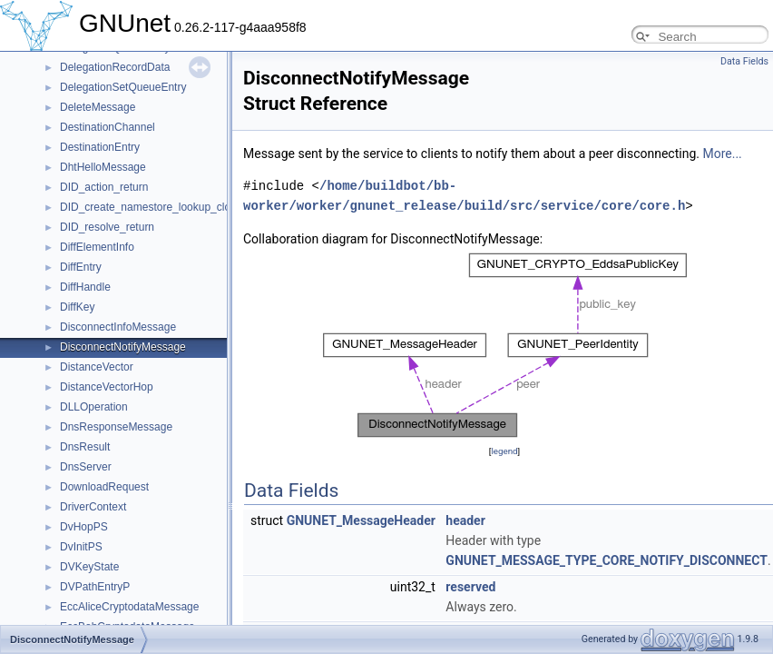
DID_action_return (104, 187)
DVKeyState (89, 566)
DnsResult (85, 447)
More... (721, 153)
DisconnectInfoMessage (118, 327)
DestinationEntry (100, 147)
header (464, 520)
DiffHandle (85, 287)
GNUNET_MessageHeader (361, 520)
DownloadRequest (104, 487)
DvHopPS (84, 526)
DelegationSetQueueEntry (123, 87)
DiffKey (77, 307)
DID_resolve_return (107, 227)
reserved (470, 587)
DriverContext (93, 506)
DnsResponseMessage (116, 427)
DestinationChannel (107, 127)
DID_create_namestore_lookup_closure (155, 207)
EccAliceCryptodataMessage (129, 606)
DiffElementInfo (97, 247)
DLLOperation (94, 407)
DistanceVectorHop (106, 387)
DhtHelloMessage (103, 167)
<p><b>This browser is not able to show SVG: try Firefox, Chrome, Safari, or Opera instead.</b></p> (504, 345)
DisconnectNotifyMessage (123, 347)
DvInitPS (81, 546)
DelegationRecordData (115, 67)
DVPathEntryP (95, 586)
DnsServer (86, 467)
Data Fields (744, 61)
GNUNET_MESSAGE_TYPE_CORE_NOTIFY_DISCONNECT (606, 560)
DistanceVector (96, 367)
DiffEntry (81, 267)
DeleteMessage (97, 107)
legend (504, 451)
